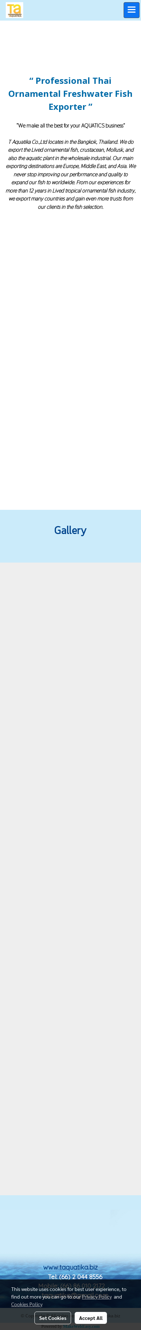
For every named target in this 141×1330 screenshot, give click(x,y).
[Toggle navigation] (132, 10)
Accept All (91, 1317)
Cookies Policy (26, 1304)
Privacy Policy (97, 1296)
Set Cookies (52, 1317)
